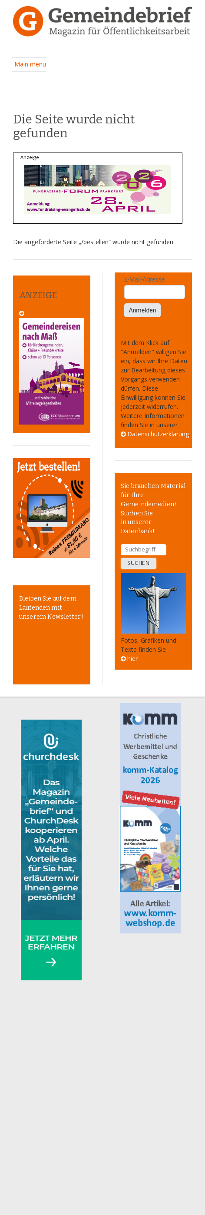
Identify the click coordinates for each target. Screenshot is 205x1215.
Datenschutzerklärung (158, 434)
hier (132, 658)
